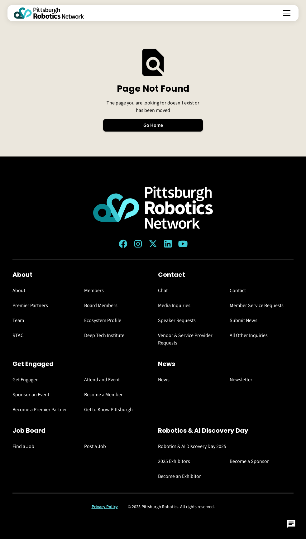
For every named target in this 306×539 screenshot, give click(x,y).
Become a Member (103, 394)
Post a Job (95, 446)
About (18, 290)
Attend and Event (102, 379)
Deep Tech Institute (104, 335)
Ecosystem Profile (102, 320)
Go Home (153, 125)
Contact (238, 290)
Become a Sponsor (249, 461)
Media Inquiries (174, 305)
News (164, 379)
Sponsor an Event (30, 394)
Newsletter (241, 379)
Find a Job (23, 446)
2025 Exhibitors (174, 461)
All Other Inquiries (249, 335)
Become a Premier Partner (39, 409)
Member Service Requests (257, 305)
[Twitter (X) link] (153, 244)
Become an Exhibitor (179, 476)
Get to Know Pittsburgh (108, 409)
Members (94, 290)
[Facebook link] (123, 244)
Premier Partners (30, 305)
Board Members (100, 305)
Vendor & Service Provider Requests (185, 339)
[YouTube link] (183, 244)
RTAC (17, 335)
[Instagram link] (138, 244)
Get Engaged (25, 379)
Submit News (243, 320)
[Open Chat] (291, 524)
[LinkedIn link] (168, 244)
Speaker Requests (177, 320)
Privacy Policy (105, 507)
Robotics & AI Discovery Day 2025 (192, 446)
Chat (163, 290)
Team (18, 320)
